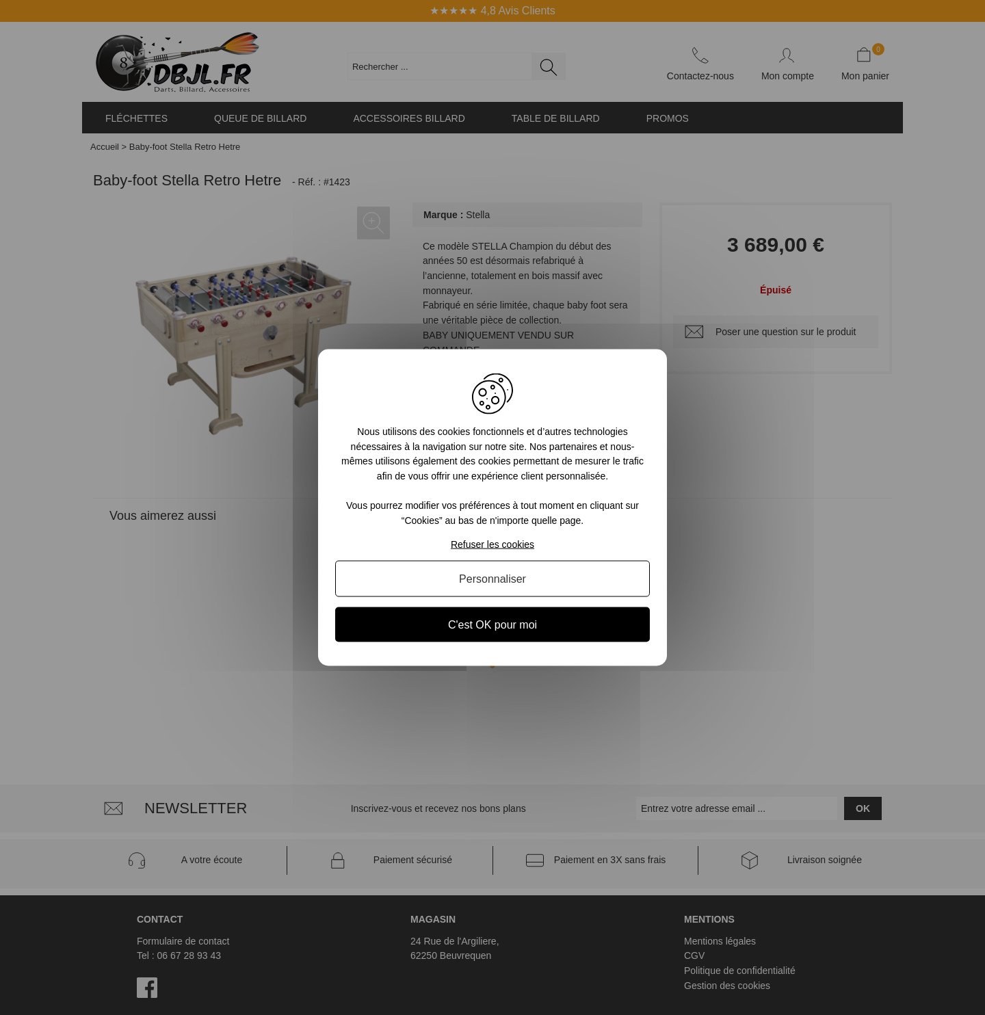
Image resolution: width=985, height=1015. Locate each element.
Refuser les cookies (492, 543)
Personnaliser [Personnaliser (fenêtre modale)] (492, 578)
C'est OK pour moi (492, 624)
